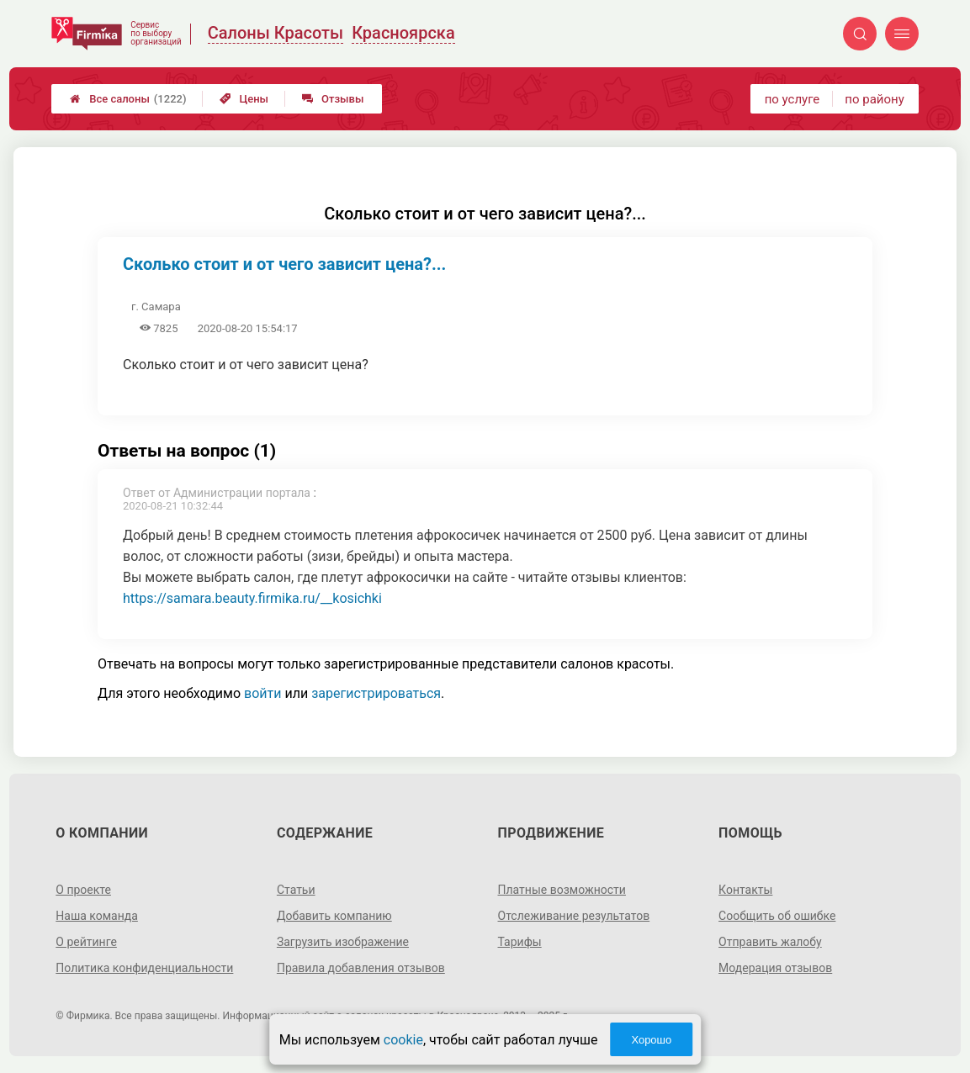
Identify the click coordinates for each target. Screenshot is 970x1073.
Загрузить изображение (343, 942)
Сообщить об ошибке (776, 915)
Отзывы (332, 98)
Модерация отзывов (775, 968)
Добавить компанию (334, 915)
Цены (244, 98)
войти (262, 693)
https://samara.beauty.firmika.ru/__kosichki (252, 598)
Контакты (745, 889)
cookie (403, 1040)
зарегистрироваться (376, 693)
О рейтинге (86, 942)
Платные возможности (562, 889)
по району (874, 99)
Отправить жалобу (770, 942)
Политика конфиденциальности (144, 968)
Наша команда (97, 915)
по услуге (792, 99)
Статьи (296, 889)
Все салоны (128, 98)
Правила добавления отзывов (361, 968)
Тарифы (520, 942)
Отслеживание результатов (574, 915)
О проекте (83, 889)
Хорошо (651, 1039)
